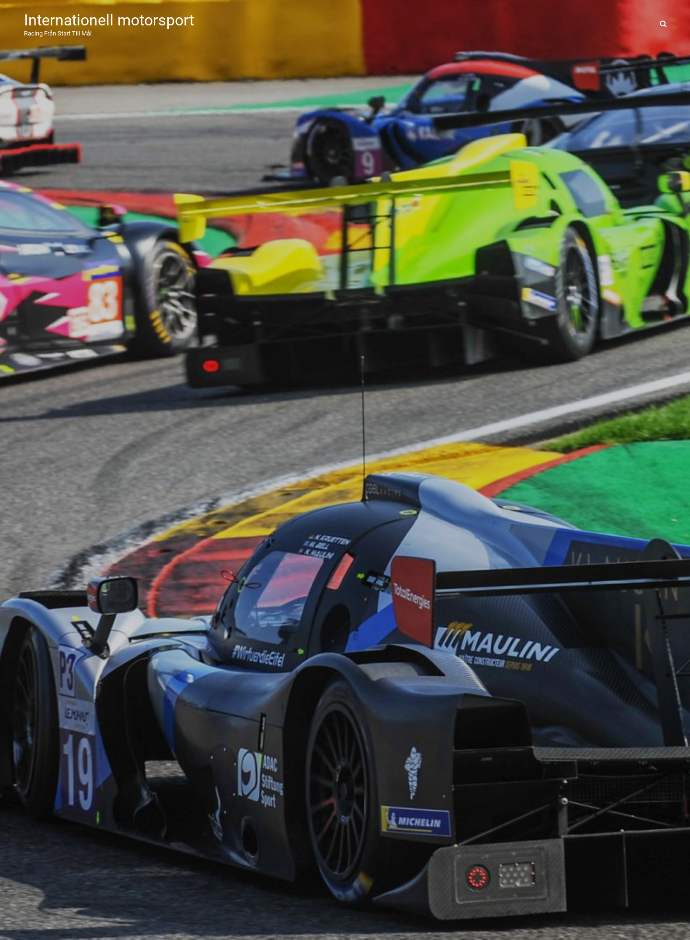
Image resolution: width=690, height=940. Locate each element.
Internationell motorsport (109, 20)
